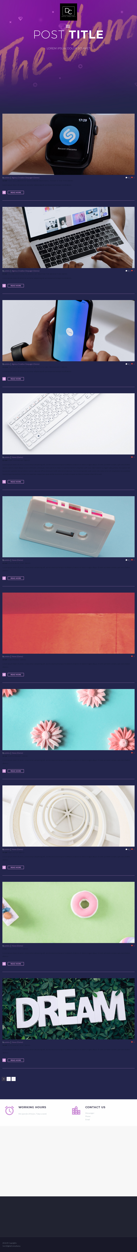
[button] (4, 192)
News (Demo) (17, 457)
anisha (7, 177)
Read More (16, 192)
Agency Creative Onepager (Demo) (25, 177)
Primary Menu (68, 26)
